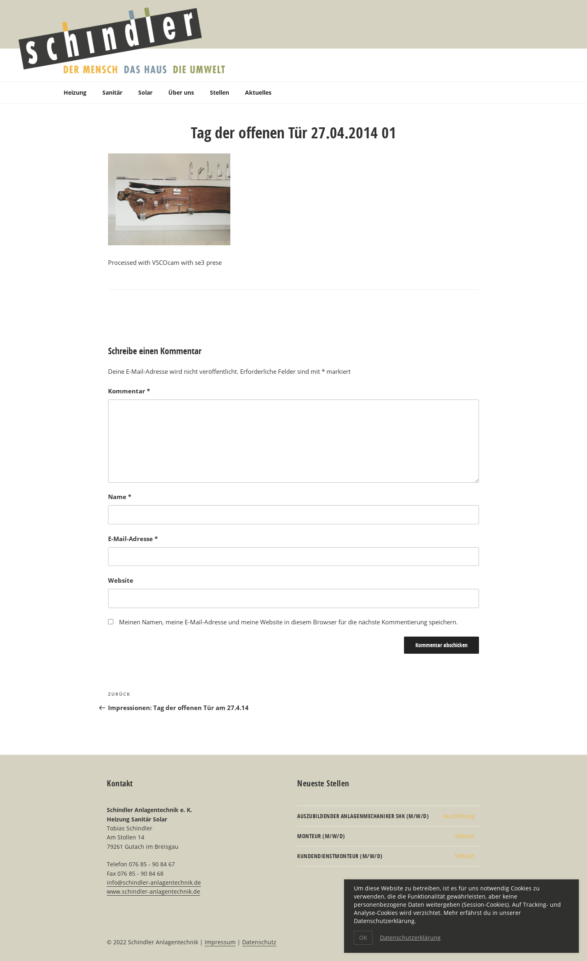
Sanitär (112, 92)
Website (120, 580)
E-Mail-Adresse (133, 539)
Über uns (181, 92)
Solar (145, 92)
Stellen (219, 92)
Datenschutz (259, 942)
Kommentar (129, 391)
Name (119, 497)
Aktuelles (258, 92)
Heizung (75, 92)
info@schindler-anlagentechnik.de (154, 882)
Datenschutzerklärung (410, 937)
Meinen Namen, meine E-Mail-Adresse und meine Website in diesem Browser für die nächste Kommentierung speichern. (288, 622)
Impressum (220, 942)
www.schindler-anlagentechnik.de (153, 891)
